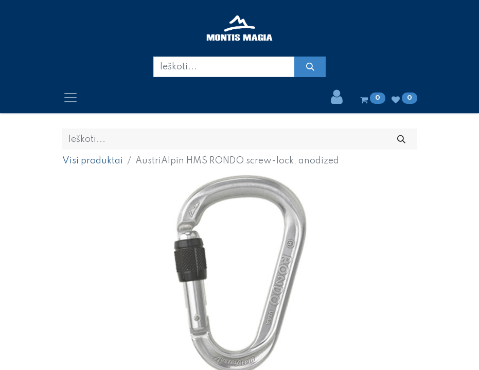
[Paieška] (310, 67)
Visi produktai (92, 160)
